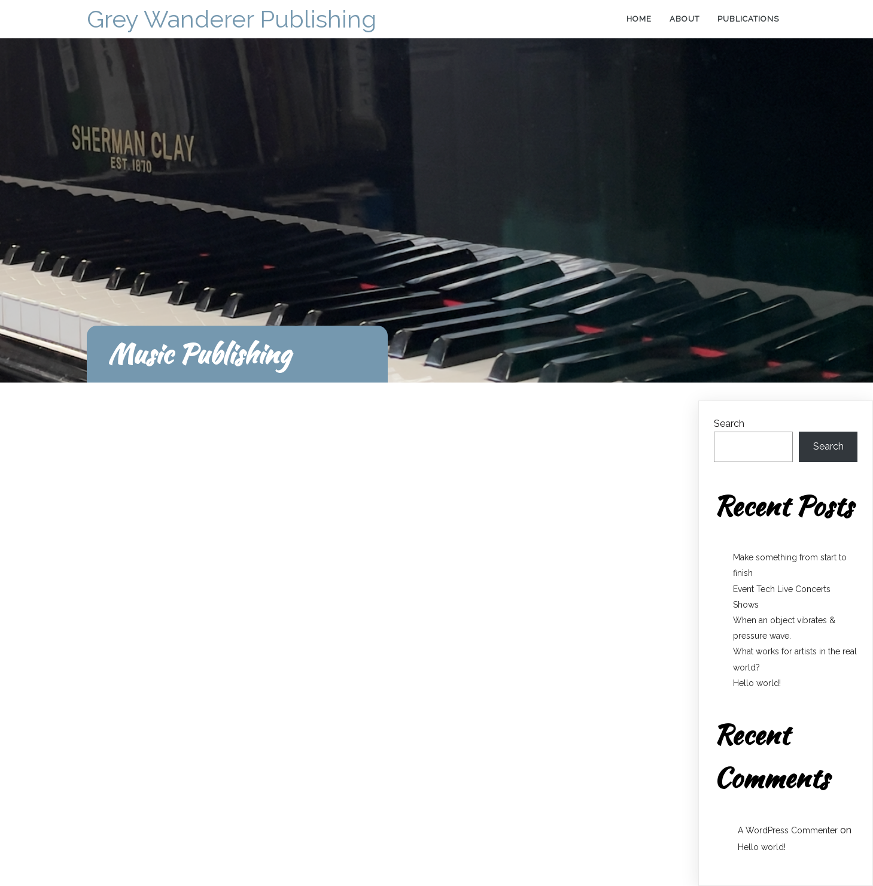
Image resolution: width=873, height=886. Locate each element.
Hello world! (757, 683)
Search (729, 423)
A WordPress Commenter (788, 830)
